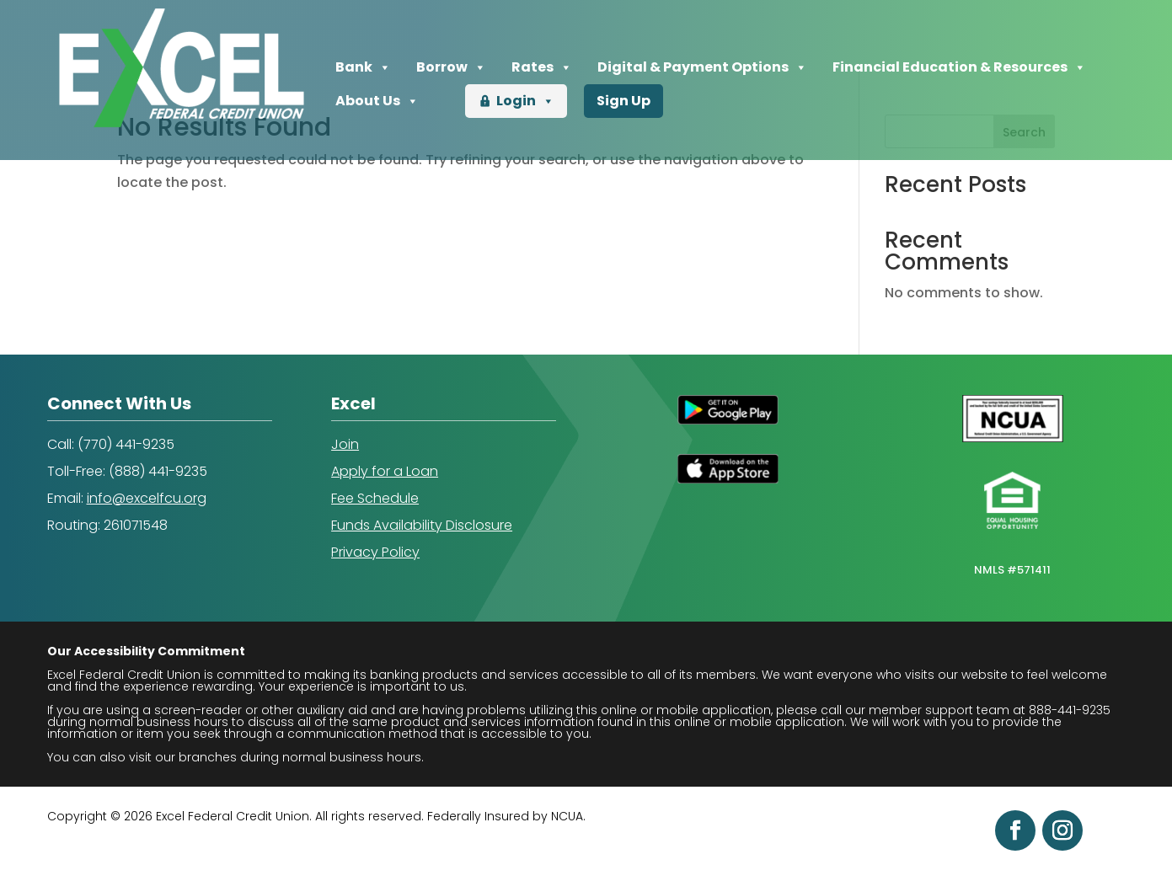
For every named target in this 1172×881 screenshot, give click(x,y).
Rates (541, 67)
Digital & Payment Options (702, 67)
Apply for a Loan (384, 471)
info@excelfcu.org (146, 498)
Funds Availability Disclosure (421, 525)
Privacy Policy (375, 552)
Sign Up (623, 100)
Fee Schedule (375, 498)
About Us (377, 101)
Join (345, 444)
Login (525, 101)
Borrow (451, 67)
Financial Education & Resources (959, 67)
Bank (363, 67)
